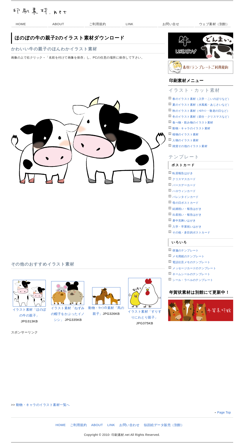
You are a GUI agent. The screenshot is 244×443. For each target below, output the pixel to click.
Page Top (224, 412)
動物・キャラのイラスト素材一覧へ (43, 405)
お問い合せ (170, 24)
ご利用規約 (97, 24)
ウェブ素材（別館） (214, 24)
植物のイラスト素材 (185, 134)
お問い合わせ (129, 425)
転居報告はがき (182, 173)
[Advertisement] (88, 77)
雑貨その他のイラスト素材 (189, 146)
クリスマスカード (184, 179)
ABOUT (58, 24)
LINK (129, 24)
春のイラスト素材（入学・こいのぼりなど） (201, 98)
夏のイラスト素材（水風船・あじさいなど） (201, 104)
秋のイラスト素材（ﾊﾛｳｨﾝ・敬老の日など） (201, 110)
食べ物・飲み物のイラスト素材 (192, 122)
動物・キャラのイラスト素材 (191, 128)
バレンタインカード (185, 197)
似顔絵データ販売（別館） (164, 425)
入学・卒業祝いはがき (186, 226)
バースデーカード (184, 185)
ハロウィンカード (184, 191)
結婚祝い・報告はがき (186, 208)
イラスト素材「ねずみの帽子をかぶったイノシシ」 (68, 314)
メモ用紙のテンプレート (188, 256)
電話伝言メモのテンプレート (191, 262)
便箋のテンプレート (185, 250)
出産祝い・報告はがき (186, 214)
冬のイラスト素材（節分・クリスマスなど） (201, 116)
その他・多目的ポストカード (191, 232)
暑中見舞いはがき (184, 220)
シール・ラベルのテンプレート (192, 280)
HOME (21, 24)
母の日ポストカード (185, 202)
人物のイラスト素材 (185, 140)
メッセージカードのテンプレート (194, 268)
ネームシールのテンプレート (191, 274)
